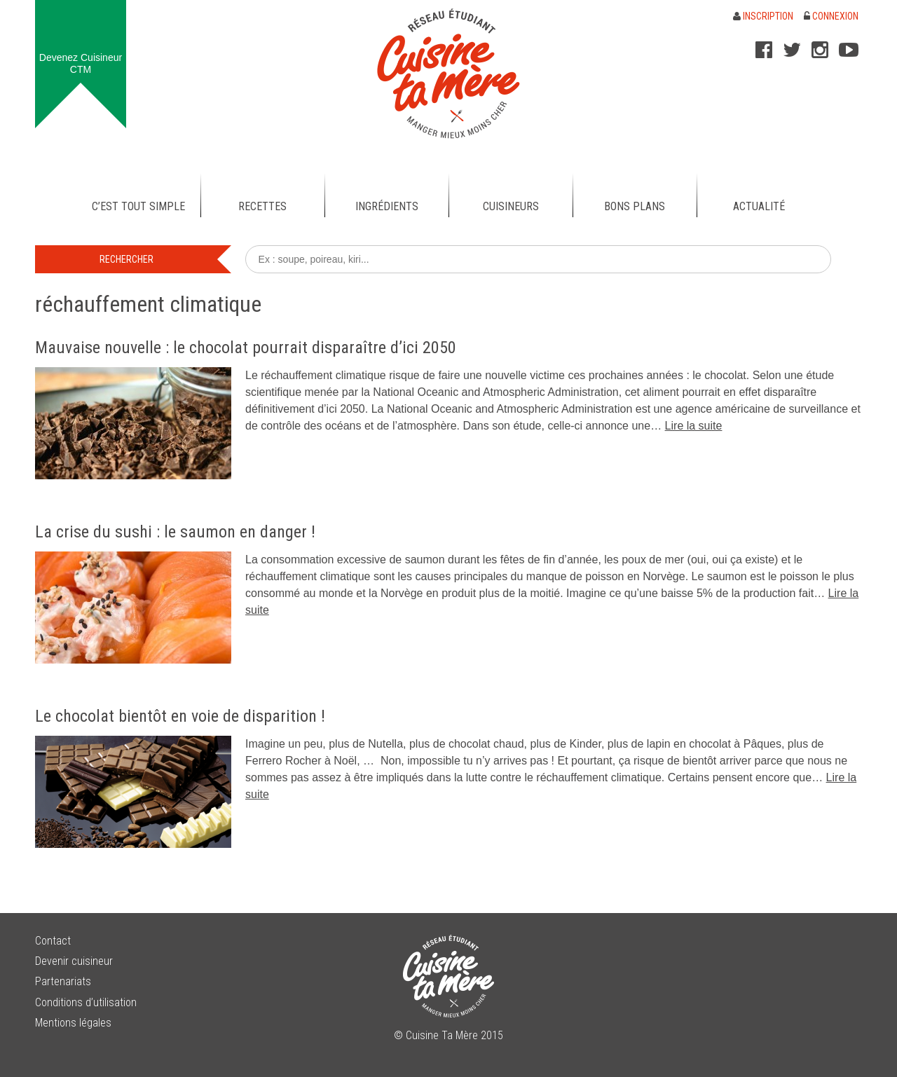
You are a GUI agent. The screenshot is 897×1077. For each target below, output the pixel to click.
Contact (53, 940)
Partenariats (63, 981)
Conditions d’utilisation (86, 1002)
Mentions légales (73, 1022)
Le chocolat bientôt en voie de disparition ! (180, 716)
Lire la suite (694, 426)
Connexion (831, 16)
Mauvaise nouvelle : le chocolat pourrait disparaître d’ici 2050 (245, 347)
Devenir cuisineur (74, 961)
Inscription (763, 16)
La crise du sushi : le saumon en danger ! (175, 532)
